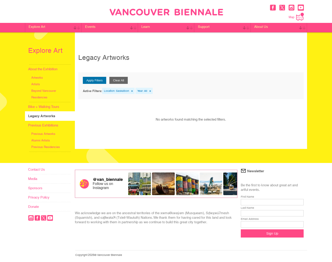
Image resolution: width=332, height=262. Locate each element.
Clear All (118, 80)
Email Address (250, 219)
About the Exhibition (42, 69)
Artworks (37, 77)
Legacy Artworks (41, 116)
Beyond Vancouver (43, 90)
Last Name (247, 207)
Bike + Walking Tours (43, 107)
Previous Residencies (45, 147)
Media (32, 179)
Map (296, 17)
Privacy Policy (38, 197)
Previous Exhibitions (43, 125)
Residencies (39, 97)
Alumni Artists (40, 140)
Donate (33, 207)
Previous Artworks (43, 134)
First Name (247, 196)
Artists (35, 84)
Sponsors (35, 188)
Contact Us (36, 169)
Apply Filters (94, 80)
